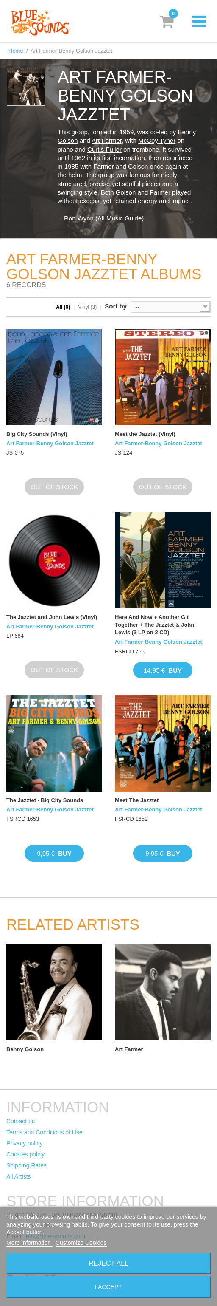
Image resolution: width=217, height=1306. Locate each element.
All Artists (18, 1176)
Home (15, 51)
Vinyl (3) (87, 307)
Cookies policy (25, 1154)
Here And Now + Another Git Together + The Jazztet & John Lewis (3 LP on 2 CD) (154, 625)
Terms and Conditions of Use (44, 1132)
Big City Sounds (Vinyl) (36, 434)
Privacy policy (24, 1143)
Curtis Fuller (104, 149)
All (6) (63, 307)
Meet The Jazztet (137, 800)
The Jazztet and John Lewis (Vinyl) (51, 617)
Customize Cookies (81, 1242)
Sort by (116, 306)
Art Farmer (107, 140)
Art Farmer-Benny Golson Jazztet (50, 443)
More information (29, 1242)
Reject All (108, 1263)
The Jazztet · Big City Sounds (44, 800)
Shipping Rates (26, 1165)
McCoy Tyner (156, 140)
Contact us (20, 1121)
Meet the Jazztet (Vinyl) (145, 434)
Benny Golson (25, 1049)
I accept (108, 1286)
